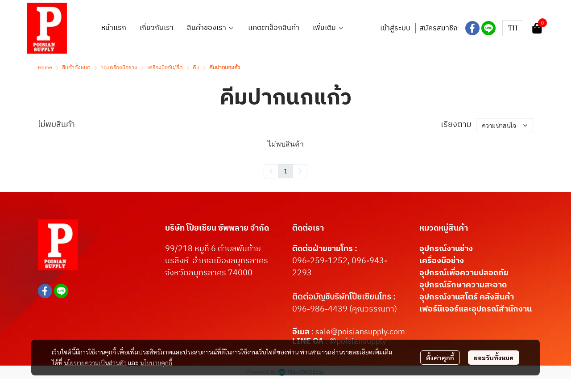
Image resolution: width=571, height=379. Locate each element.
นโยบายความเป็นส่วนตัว (95, 362)
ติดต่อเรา (308, 228)
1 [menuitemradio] (285, 171)
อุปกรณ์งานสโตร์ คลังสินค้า (466, 297)
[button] (512, 28)
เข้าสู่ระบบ (395, 28)
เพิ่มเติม (328, 28)
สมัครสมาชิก (438, 28)
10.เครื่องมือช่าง (118, 67)
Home (45, 67)
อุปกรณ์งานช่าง (446, 249)
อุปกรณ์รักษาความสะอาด (463, 285)
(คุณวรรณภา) (372, 309)
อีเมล (301, 332)
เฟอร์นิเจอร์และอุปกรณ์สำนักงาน (475, 309)
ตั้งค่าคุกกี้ (440, 358)
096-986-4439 (320, 309)
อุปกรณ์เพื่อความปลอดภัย (464, 273)
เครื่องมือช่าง (441, 261)
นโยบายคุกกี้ (156, 362)
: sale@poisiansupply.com (358, 332)
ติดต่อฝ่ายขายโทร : (324, 249)
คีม (196, 67)
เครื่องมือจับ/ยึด (165, 67)
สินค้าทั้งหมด (76, 67)
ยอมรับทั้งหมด (493, 358)
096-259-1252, (322, 261)
